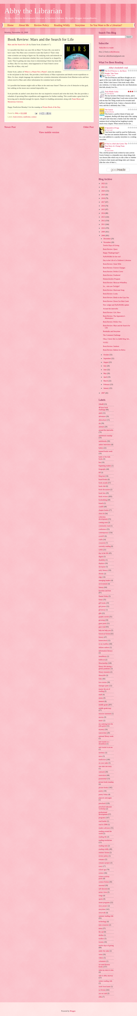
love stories (103, 682)
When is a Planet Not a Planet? (36, 72)
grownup (102, 620)
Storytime (80, 25)
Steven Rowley (110, 112)
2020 (103, 191)
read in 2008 (103, 825)
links (100, 679)
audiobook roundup (105, 436)
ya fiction (102, 990)
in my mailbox (104, 644)
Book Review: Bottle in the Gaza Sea (116, 297)
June (105, 370)
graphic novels (104, 617)
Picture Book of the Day (51, 107)
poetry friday (103, 794)
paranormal (103, 779)
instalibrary (103, 656)
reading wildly (104, 849)
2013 (103, 217)
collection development (103, 518)
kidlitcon (102, 660)
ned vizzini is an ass (105, 747)
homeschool (103, 640)
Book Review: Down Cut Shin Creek (116, 301)
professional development (103, 813)
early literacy (103, 570)
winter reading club (105, 981)
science (34, 117)
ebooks (101, 574)
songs (101, 896)
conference (102, 529)
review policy (103, 856)
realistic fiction (104, 853)
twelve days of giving (106, 945)
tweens (101, 942)
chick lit (101, 514)
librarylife (102, 675)
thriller (101, 935)
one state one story (105, 766)
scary (100, 866)
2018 (103, 198)
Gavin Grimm (109, 150)
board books (103, 479)
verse (100, 954)
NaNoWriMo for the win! (112, 257)
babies (101, 448)
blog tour (102, 476)
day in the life (103, 553)
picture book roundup (106, 782)
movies (101, 717)
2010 (103, 228)
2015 (103, 209)
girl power (102, 606)
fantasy (101, 587)
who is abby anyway (106, 976)
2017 (103, 202)
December (107, 239)
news (100, 756)
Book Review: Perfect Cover (113, 272)
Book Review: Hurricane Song (113, 290)
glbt (100, 613)
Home (10, 25)
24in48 (101, 404)
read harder (102, 821)
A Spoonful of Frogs (112, 128)
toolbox (101, 939)
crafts (101, 539)
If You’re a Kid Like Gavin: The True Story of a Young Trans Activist (116, 146)
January (106, 388)
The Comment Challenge (111, 335)
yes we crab (103, 993)
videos (101, 958)
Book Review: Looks (110, 294)
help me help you (105, 630)
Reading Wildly (62, 25)
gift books (102, 603)
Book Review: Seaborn (111, 346)
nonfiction (27, 117)
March (105, 381)
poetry (101, 791)
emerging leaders (104, 580)
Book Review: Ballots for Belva (114, 350)
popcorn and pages (105, 798)
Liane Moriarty (110, 93)
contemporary (103, 533)
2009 (103, 232)
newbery (102, 753)
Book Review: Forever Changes (114, 268)
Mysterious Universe (15, 102)
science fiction (104, 882)
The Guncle (109, 110)
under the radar (104, 951)
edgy (100, 577)
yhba (100, 997)
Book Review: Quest (110, 249)
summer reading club (106, 916)
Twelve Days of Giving (111, 245)
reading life (103, 837)
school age (102, 870)
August (106, 362)
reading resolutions (105, 840)
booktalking (103, 500)
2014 (103, 213)
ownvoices (102, 775)
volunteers (102, 961)
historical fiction (104, 634)
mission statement (105, 714)
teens (100, 928)
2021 (103, 187)
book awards (103, 483)
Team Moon (76, 99)
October (106, 355)
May (105, 373)
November (107, 242)
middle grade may (105, 708)
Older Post (88, 127)
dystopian (102, 567)
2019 (103, 195)
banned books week (105, 451)
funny (101, 600)
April (105, 377)
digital (101, 557)
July (105, 366)
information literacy (105, 651)
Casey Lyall (109, 130)
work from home (104, 987)
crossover (102, 543)
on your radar (103, 763)
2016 (103, 206)
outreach (102, 772)
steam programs (104, 902)
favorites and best (105, 591)
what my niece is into (106, 970)
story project (103, 906)
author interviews (105, 445)
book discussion (104, 490)
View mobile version (49, 132)
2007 (103, 393)
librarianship (103, 663)
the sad (101, 932)
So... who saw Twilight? (111, 286)
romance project (104, 863)
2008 (103, 235)
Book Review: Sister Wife (112, 264)
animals (101, 427)
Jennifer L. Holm (110, 75)
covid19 (101, 536)
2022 (103, 183)
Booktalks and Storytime (111, 331)
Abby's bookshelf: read (118, 67)
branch (101, 503)
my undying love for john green (106, 725)
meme (101, 698)
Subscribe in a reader (106, 48)
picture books (103, 788)
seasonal (102, 885)
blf (100, 472)
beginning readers (105, 466)
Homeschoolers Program (111, 279)
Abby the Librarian (33, 11)
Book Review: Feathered (111, 275)
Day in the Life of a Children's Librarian (117, 260)
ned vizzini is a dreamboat (104, 743)
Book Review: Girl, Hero (111, 312)
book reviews (17, 117)
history (101, 637)
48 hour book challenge (103, 409)
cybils (101, 550)
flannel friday (103, 596)
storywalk (102, 913)
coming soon (103, 522)
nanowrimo (103, 733)
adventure (102, 416)
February (106, 384)
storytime (102, 909)
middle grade (103, 705)
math (100, 695)
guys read (102, 627)
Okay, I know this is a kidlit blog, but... (116, 339)
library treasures (104, 672)
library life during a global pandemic (105, 668)
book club (102, 486)
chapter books (103, 510)
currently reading (105, 546)
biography (102, 469)
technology (102, 922)
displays (101, 563)
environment (103, 584)
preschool (102, 803)
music (101, 721)
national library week (106, 736)
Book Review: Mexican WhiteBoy (115, 283)
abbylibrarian (114, 52)
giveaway (102, 610)
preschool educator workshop (105, 808)
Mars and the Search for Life (18, 45)
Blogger (72, 1011)
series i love (103, 892)
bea (100, 462)
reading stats (103, 846)
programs (102, 818)
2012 (103, 221)
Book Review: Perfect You (112, 322)
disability (102, 560)
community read (104, 526)
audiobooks (103, 441)
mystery (101, 729)
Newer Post (10, 127)
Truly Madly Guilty (111, 92)
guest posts (102, 623)
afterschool (102, 420)
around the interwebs (106, 430)
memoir (101, 701)
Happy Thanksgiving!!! (111, 253)
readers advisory (104, 828)
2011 (103, 224)
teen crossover (104, 925)
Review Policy (41, 25)
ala (100, 423)
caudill (101, 507)
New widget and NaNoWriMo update (116, 305)
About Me (24, 25)
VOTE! (105, 343)
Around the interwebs (110, 309)
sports (101, 899)
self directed (103, 889)
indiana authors (104, 647)
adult (100, 413)
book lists (102, 493)
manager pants (104, 686)
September (107, 358)
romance (102, 859)
